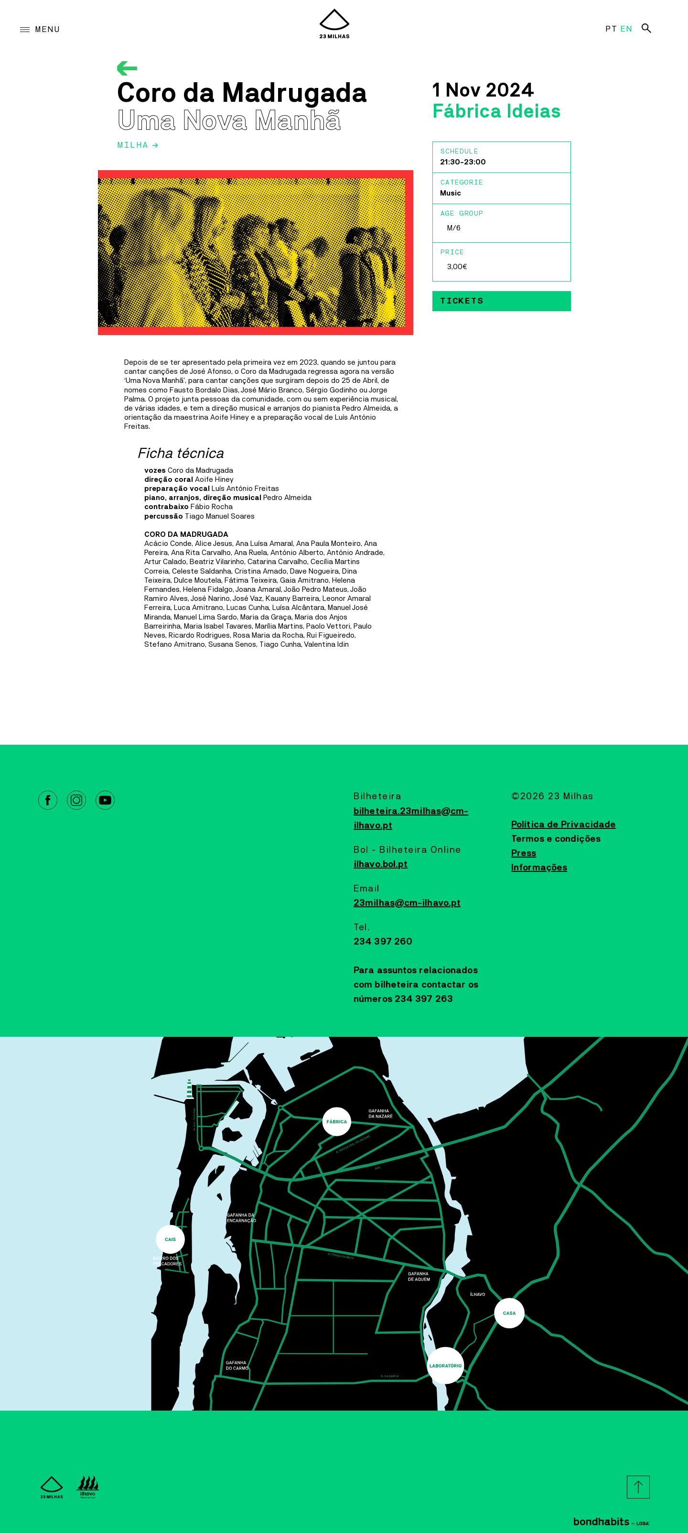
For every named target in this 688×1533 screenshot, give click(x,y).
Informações (539, 867)
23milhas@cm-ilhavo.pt (407, 903)
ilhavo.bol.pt (381, 864)
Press (524, 853)
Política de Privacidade (563, 824)
